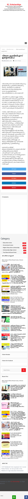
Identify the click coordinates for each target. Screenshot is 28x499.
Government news (8, 245)
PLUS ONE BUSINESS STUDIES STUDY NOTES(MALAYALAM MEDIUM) (15, 435)
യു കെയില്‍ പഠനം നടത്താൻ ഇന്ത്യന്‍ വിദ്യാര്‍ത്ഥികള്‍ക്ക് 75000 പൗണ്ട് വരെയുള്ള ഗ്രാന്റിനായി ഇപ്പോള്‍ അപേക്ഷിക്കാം (18, 388)
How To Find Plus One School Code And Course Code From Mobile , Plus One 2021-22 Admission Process (17, 299)
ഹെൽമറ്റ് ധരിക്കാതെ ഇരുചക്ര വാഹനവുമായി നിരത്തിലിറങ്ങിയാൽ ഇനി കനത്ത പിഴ (17, 395)
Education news (7, 242)
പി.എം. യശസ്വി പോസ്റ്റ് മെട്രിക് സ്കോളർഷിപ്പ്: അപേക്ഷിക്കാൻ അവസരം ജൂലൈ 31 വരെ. (17, 345)
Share (14, 173)
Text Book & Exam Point (9, 252)
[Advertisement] (14, 26)
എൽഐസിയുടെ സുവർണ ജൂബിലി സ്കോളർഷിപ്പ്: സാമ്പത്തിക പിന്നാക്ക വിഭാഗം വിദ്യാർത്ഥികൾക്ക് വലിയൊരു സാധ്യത (18, 328)
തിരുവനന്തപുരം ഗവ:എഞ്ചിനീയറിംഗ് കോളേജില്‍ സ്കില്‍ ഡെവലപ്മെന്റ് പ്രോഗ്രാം (17, 404)
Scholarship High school (9, 250)
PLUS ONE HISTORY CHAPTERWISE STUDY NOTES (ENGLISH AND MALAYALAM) (16, 443)
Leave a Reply (17, 60)
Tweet (14, 169)
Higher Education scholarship (11, 247)
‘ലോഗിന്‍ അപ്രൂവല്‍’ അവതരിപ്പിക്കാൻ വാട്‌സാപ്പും (17, 317)
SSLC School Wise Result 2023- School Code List (12, 260)
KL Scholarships (14, 4)
